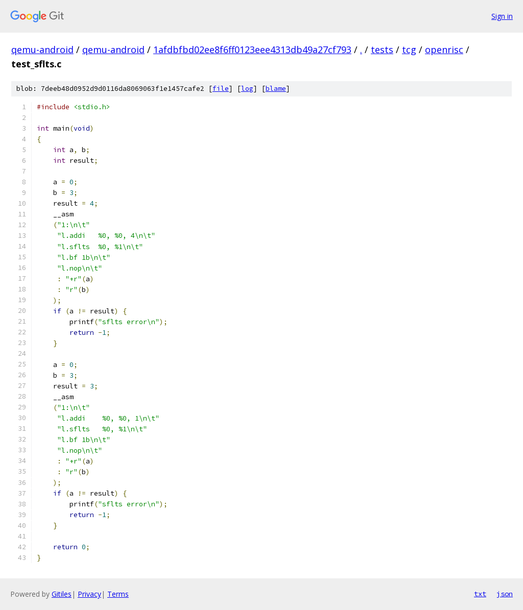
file (220, 88)
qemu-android (42, 49)
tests (382, 49)
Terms (118, 594)
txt (480, 593)
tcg (409, 49)
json (504, 593)
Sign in (502, 16)
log (247, 88)
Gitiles (62, 594)
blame (276, 88)
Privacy (89, 594)
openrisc (444, 49)
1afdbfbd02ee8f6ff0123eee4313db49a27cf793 (252, 49)
